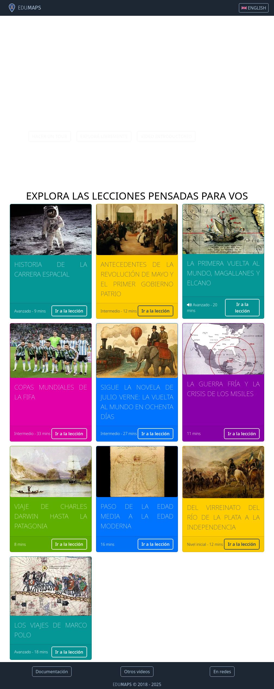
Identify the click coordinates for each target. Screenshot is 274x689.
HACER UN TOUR (49, 136)
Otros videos (137, 672)
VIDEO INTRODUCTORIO (166, 136)
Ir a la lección (69, 311)
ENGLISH (253, 8)
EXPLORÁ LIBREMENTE (104, 136)
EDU (24, 8)
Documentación (52, 672)
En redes (222, 672)
